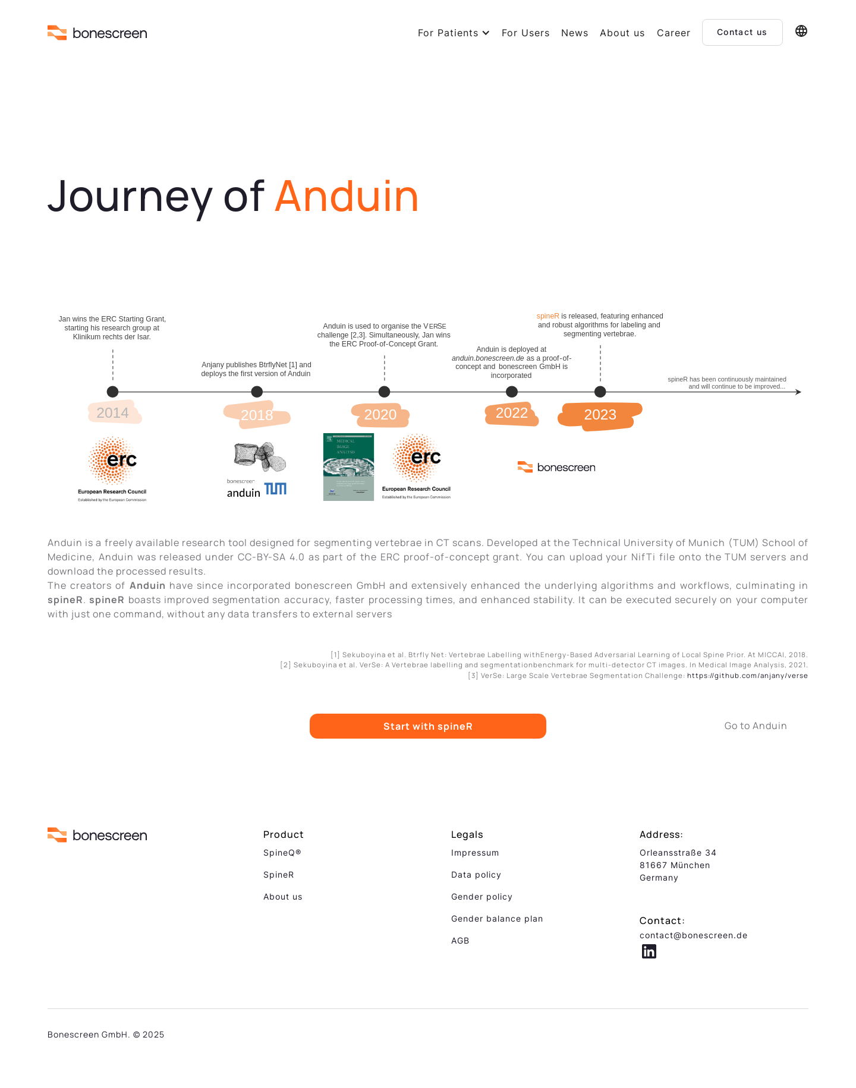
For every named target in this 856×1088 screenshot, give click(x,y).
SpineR (278, 874)
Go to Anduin (756, 725)
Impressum (475, 852)
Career (674, 33)
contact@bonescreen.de (694, 935)
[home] (97, 32)
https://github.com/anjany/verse (747, 675)
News (574, 33)
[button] (454, 33)
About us (622, 33)
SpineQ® (282, 852)
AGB (460, 940)
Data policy (476, 874)
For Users (526, 33)
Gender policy (482, 896)
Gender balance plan (497, 918)
